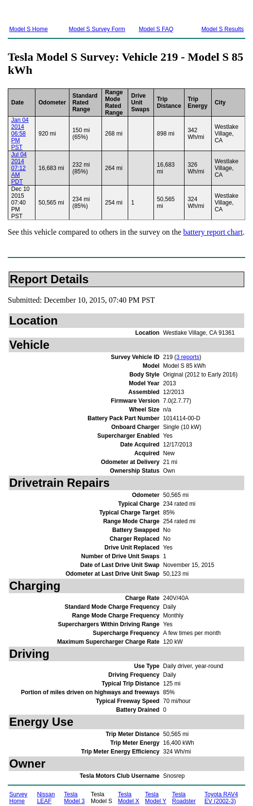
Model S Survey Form (97, 29)
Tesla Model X (128, 798)
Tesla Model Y (156, 798)
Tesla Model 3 (74, 798)
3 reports (187, 357)
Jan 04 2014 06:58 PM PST (20, 134)
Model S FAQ (156, 29)
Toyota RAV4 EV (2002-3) (221, 798)
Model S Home (28, 29)
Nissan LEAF (46, 798)
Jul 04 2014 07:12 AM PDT (19, 168)
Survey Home (18, 798)
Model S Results (223, 29)
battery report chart (213, 232)
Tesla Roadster (184, 798)
